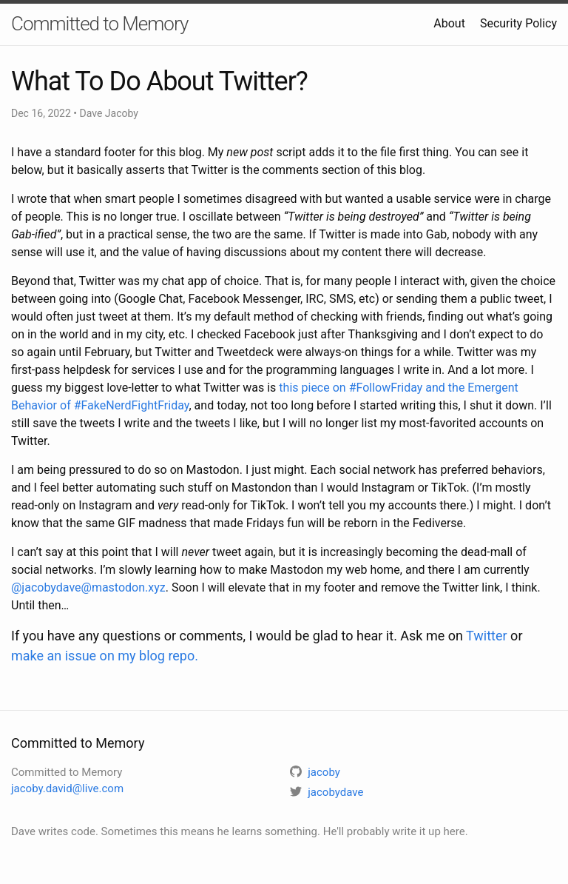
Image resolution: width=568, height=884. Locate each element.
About (449, 23)
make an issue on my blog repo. (104, 655)
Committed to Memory (99, 24)
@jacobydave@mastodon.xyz (88, 587)
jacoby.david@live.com (67, 788)
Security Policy (518, 23)
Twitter (486, 635)
